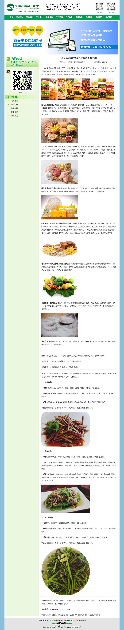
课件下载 (14, 104)
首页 (11, 17)
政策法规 (14, 116)
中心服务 (69, 17)
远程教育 (14, 101)
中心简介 (39, 17)
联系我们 (109, 17)
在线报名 (79, 17)
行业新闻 (14, 112)
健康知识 (14, 108)
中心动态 (59, 17)
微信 (83, 62)
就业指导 (89, 17)
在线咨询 (99, 17)
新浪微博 (73, 62)
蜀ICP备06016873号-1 (50, 627)
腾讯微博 (79, 62)
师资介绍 (49, 17)
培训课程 (19, 17)
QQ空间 (68, 62)
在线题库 (29, 17)
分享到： (62, 62)
